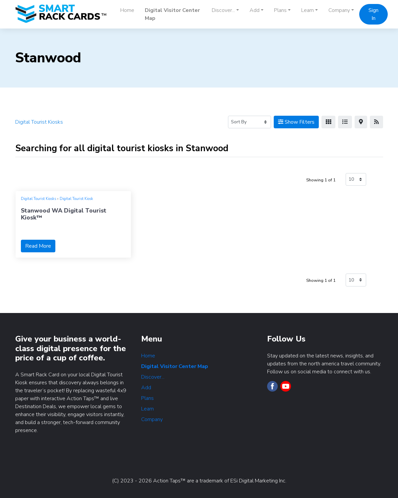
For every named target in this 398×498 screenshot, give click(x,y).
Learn (147, 408)
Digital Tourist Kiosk (76, 198)
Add (146, 387)
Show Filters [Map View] (296, 122)
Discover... (152, 377)
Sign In (373, 14)
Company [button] (339, 10)
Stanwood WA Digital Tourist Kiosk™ (63, 214)
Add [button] (254, 10)
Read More (38, 246)
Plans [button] (280, 10)
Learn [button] (307, 10)
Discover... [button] (223, 10)
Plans (147, 398)
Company (152, 419)
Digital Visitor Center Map (172, 14)
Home (127, 10)
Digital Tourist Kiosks (38, 198)
